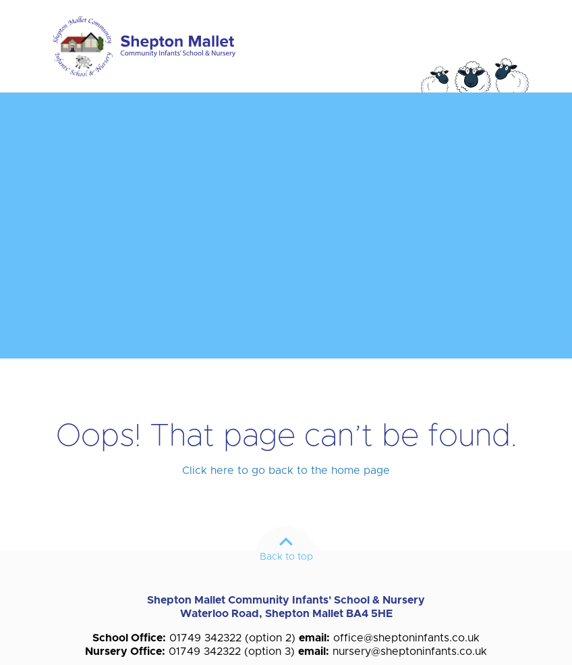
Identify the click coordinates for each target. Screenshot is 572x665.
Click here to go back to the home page (286, 470)
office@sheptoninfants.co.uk (406, 638)
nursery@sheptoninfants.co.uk (410, 651)
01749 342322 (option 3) (232, 651)
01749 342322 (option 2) (232, 638)
